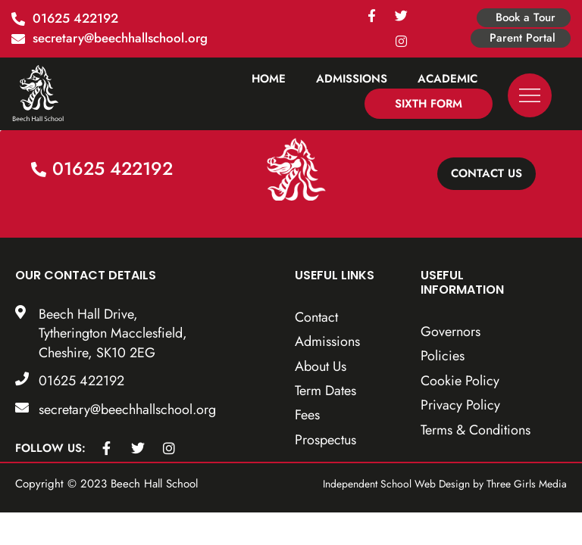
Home (269, 78)
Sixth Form (428, 103)
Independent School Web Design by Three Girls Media (448, 489)
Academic (447, 78)
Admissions (351, 78)
